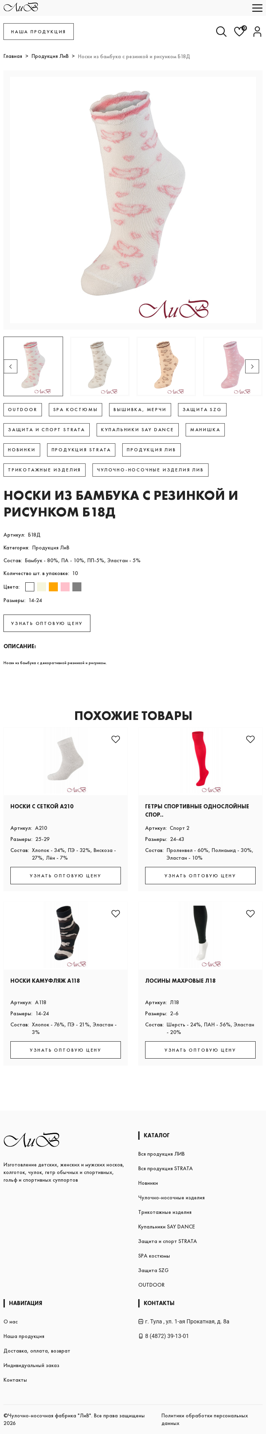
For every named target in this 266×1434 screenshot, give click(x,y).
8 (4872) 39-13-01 (163, 1336)
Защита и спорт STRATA (167, 1241)
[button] (252, 366)
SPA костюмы (154, 1255)
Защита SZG (153, 1270)
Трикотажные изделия (165, 1212)
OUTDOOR (151, 1284)
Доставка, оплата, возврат (36, 1350)
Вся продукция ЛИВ (161, 1153)
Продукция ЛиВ (50, 56)
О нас (10, 1321)
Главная (12, 56)
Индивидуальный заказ (31, 1365)
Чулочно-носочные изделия (171, 1197)
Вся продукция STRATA (165, 1168)
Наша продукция (23, 1336)
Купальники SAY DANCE (166, 1226)
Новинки (148, 1183)
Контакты (15, 1379)
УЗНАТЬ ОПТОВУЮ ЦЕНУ (47, 623)
